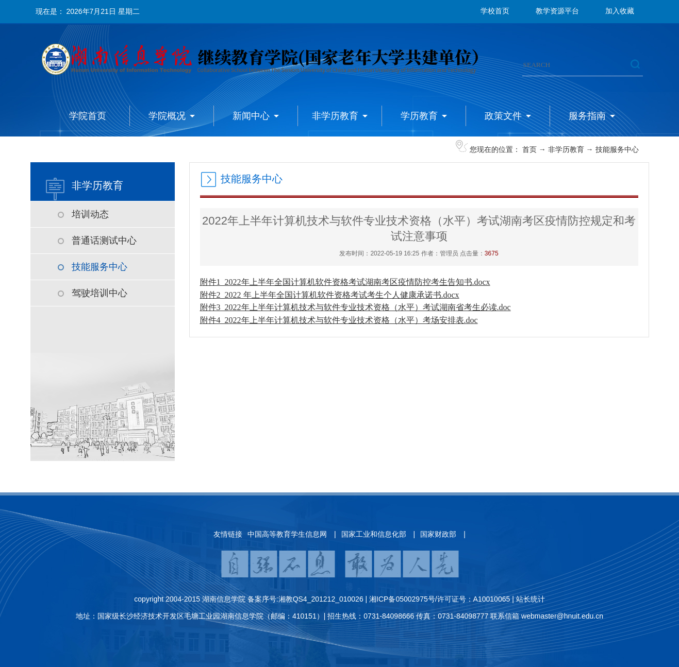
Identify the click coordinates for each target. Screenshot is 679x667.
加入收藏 (619, 11)
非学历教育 (335, 116)
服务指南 (587, 116)
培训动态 (90, 214)
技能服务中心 (617, 149)
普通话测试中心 (104, 240)
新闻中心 (251, 116)
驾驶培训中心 (99, 293)
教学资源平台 (557, 11)
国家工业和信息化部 (373, 534)
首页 (529, 149)
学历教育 (419, 116)
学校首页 (495, 11)
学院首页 (87, 116)
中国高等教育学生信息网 (287, 534)
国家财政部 (438, 534)
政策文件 (503, 116)
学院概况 (167, 116)
